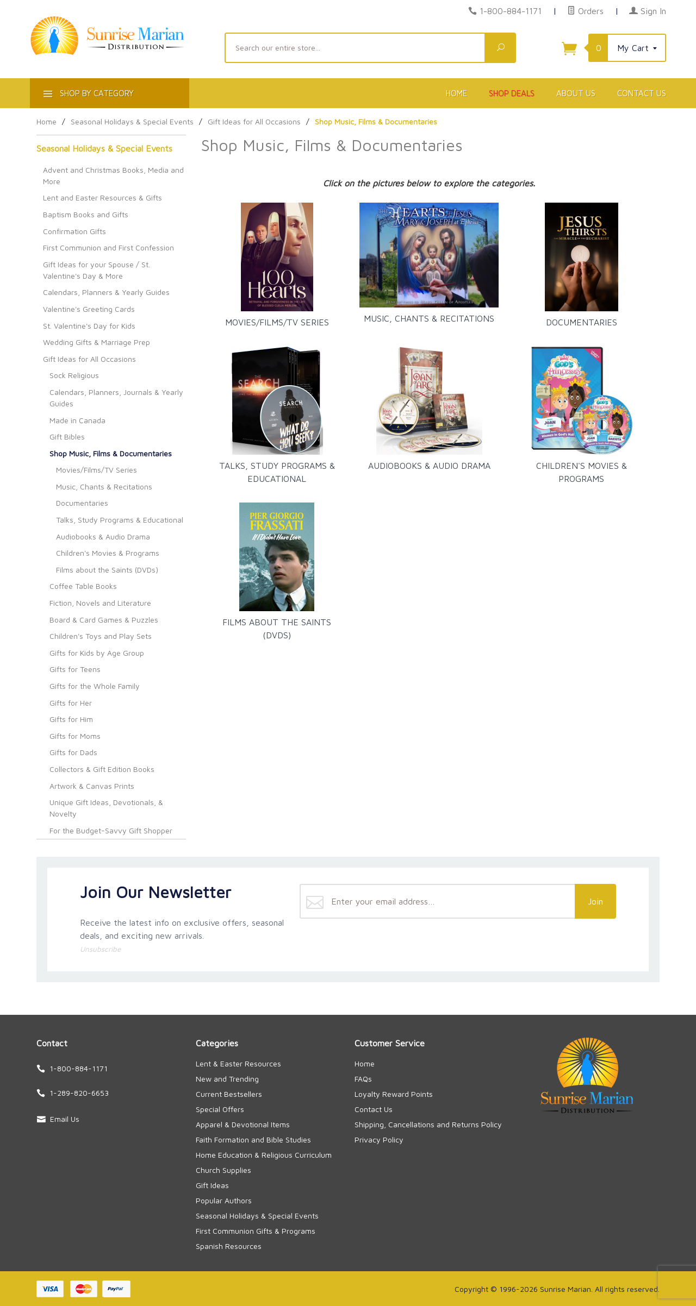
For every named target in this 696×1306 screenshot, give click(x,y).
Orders (585, 11)
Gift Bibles (67, 436)
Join (595, 901)
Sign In (647, 11)
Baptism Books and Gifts (85, 214)
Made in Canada (77, 420)
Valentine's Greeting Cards (89, 308)
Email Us (64, 1118)
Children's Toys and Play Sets (100, 636)
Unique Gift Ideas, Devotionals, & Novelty (106, 808)
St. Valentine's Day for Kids (89, 325)
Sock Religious (74, 375)
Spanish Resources (229, 1246)
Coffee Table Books (83, 586)
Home (456, 93)
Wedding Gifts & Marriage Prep (96, 342)
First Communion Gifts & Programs (255, 1230)
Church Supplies (223, 1170)
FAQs (363, 1078)
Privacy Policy (379, 1139)
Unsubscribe (100, 949)
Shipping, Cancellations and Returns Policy (428, 1124)
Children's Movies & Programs (107, 552)
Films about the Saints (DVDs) (107, 569)
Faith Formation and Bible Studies (253, 1139)
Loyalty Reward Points (394, 1093)
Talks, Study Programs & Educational (119, 519)
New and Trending (227, 1078)
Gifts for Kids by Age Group (96, 652)
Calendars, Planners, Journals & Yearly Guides (116, 397)
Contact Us (641, 93)
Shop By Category (87, 95)
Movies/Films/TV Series (96, 469)
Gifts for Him (71, 719)
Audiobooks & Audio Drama (103, 536)
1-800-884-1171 (511, 11)
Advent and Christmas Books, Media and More (113, 175)
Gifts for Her (70, 702)
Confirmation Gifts (74, 231)
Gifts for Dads (73, 752)
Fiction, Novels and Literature (100, 602)
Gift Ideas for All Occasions (89, 358)
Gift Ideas (212, 1185)
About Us (575, 93)
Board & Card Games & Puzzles (103, 619)
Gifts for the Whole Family (94, 685)
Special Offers (220, 1109)
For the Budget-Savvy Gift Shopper (110, 830)
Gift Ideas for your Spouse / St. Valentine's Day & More (96, 270)
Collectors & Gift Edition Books (101, 769)
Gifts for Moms (75, 735)
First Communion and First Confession (108, 247)
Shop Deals (512, 93)
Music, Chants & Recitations (104, 486)
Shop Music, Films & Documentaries (110, 453)
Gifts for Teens (75, 669)
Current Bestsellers (229, 1093)
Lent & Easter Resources (238, 1063)
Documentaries (82, 502)
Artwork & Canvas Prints (91, 785)
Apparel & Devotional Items (243, 1124)
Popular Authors (224, 1200)
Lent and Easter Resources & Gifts (102, 197)
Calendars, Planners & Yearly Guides (106, 292)
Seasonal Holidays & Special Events (104, 148)
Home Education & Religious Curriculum (264, 1154)
